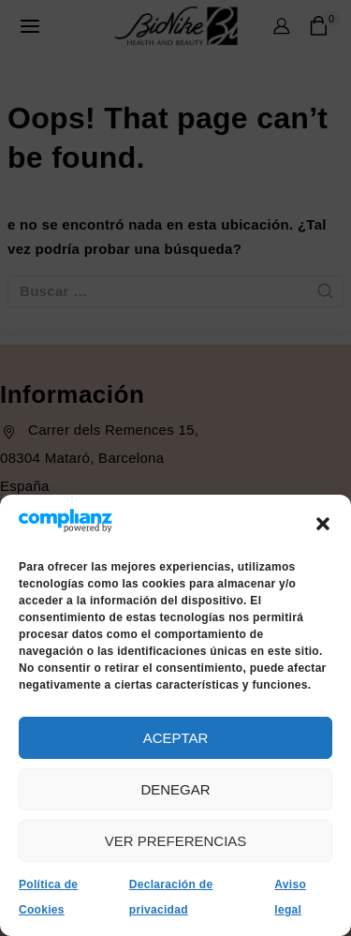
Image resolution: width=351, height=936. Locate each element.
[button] (323, 523)
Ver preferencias (176, 841)
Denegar (175, 789)
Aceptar (176, 738)
